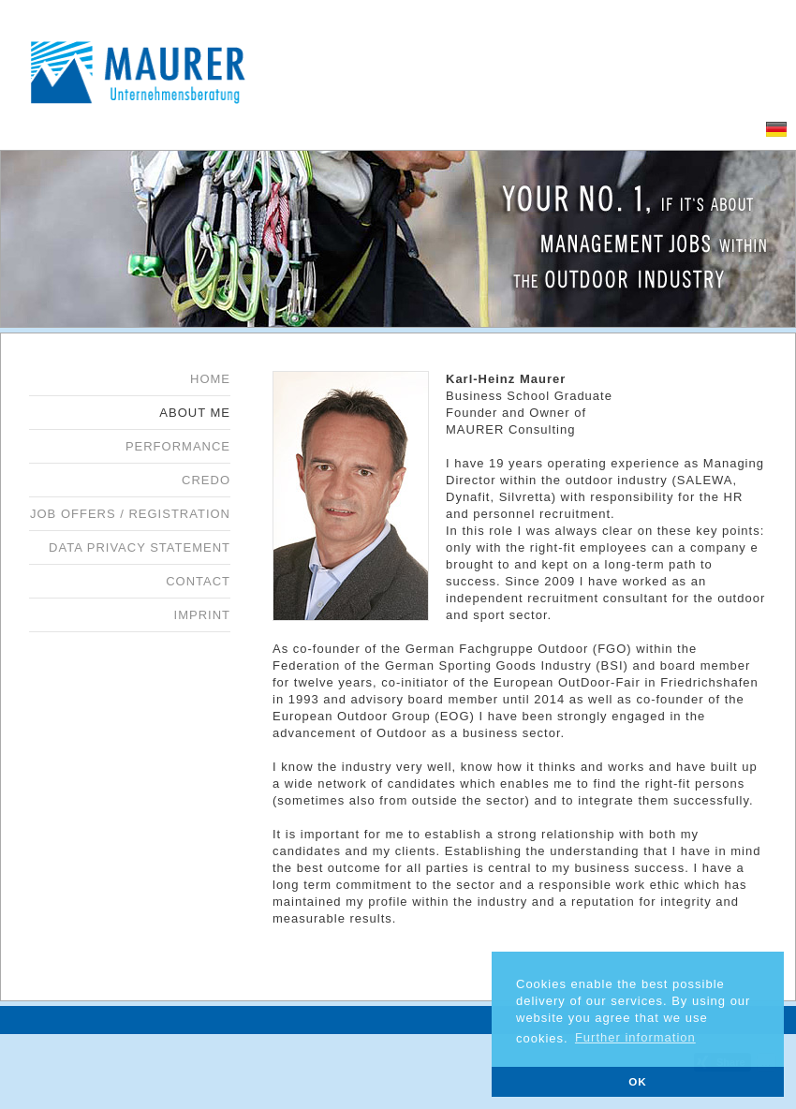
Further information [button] (635, 1037)
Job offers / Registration (130, 514)
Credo (206, 480)
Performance (177, 446)
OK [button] (637, 1081)
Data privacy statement (139, 547)
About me (194, 413)
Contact (198, 581)
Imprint (202, 615)
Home (210, 379)
